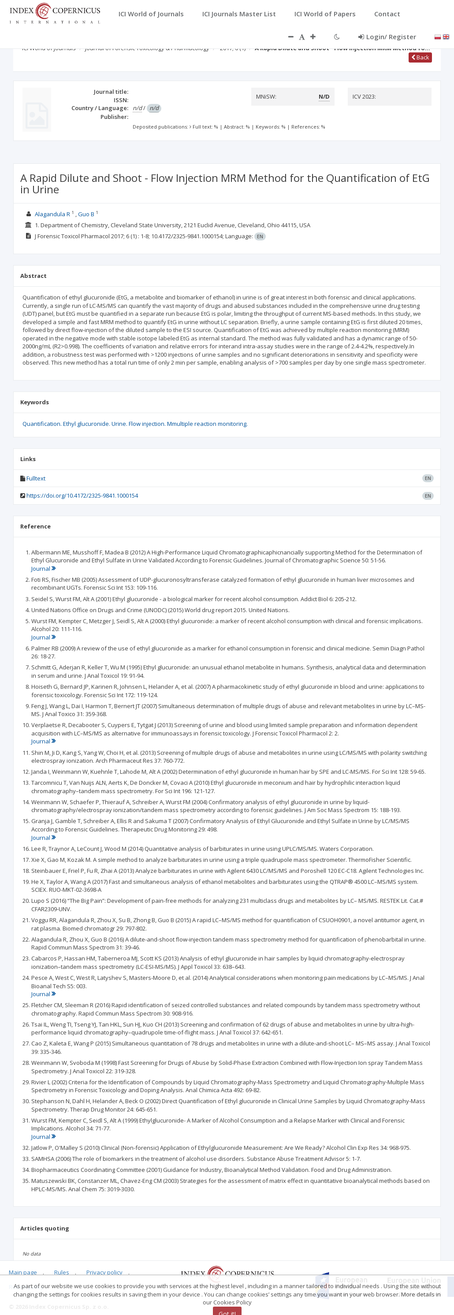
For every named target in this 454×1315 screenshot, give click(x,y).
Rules (61, 1272)
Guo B (86, 214)
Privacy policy (104, 1272)
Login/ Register (387, 36)
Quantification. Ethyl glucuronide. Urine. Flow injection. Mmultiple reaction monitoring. (135, 424)
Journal (43, 569)
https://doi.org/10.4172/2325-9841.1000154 (82, 495)
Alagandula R (52, 214)
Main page (23, 1272)
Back (420, 57)
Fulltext (35, 478)
